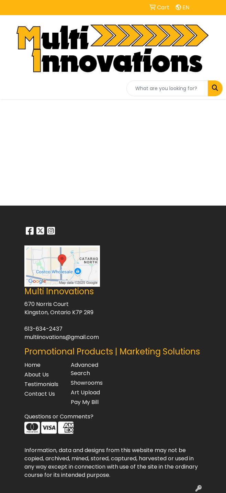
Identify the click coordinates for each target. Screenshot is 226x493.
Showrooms (87, 383)
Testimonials (41, 384)
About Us (36, 375)
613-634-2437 (43, 329)
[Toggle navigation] (10, 88)
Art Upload (85, 392)
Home (32, 365)
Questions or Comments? (58, 416)
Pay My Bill (85, 402)
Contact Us (39, 394)
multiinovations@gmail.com (61, 337)
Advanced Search (84, 369)
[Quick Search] (167, 88)
